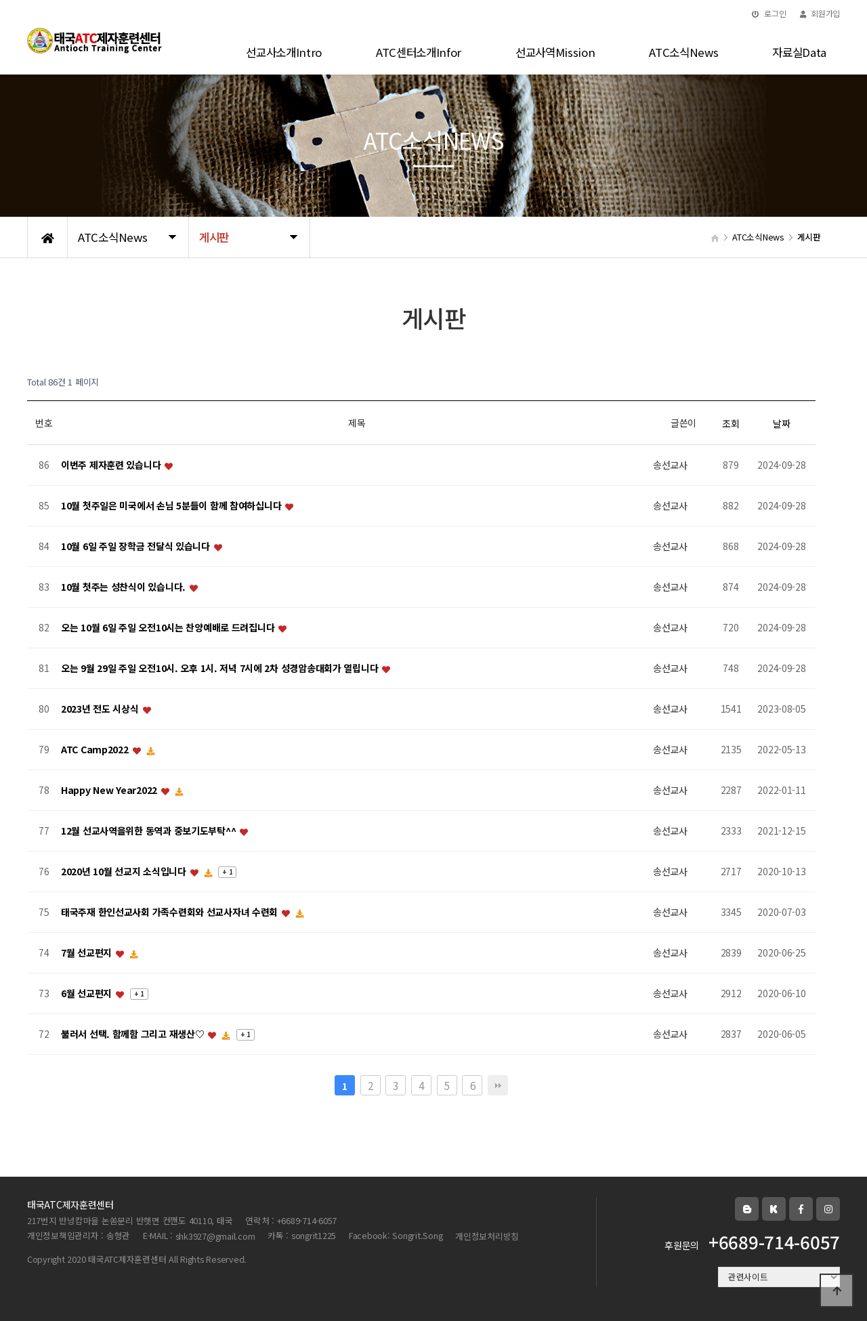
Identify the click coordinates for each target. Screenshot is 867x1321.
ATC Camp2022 (96, 750)
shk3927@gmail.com (215, 1236)
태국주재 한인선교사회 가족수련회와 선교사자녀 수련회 (170, 912)
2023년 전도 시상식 (101, 709)
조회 (730, 423)
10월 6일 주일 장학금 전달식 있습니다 (137, 546)
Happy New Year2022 (110, 790)
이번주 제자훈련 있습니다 (112, 465)
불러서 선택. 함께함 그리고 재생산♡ (134, 1034)
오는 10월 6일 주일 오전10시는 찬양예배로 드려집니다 (169, 628)
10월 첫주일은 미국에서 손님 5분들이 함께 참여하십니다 (172, 506)
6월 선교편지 (87, 994)
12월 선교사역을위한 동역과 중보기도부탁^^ (149, 831)
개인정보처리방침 (487, 1236)
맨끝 (498, 1085)
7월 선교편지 (87, 953)
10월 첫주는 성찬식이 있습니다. (124, 587)
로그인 (769, 13)
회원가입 (820, 13)
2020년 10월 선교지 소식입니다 (124, 872)
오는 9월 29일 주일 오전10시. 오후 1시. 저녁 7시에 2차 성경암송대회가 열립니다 (221, 668)
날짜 (781, 423)
